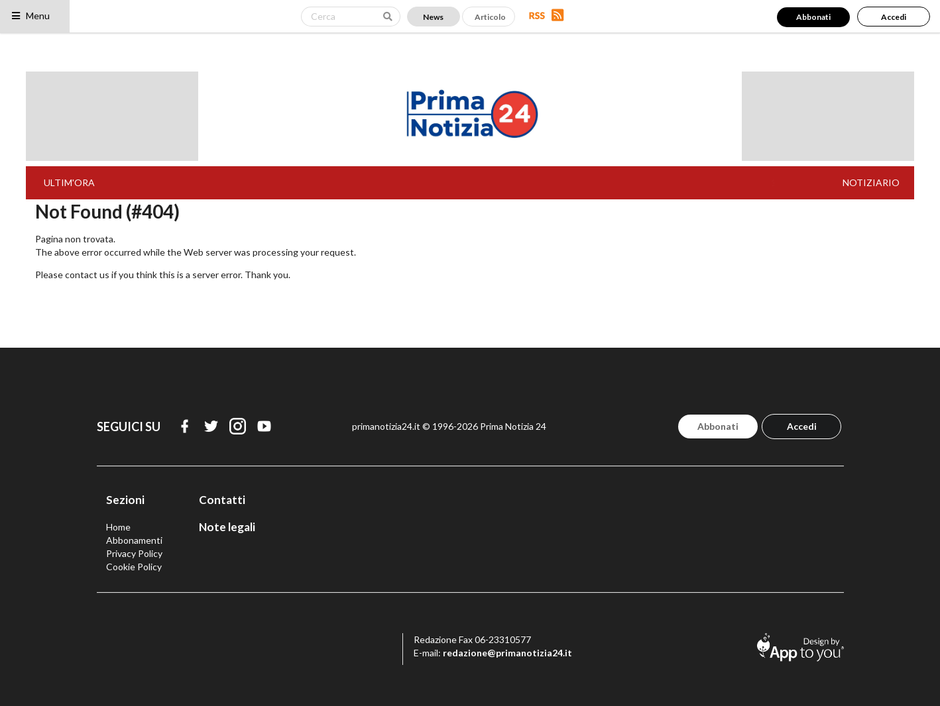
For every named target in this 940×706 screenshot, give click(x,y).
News (433, 17)
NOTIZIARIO (871, 182)
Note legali (227, 527)
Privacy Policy (134, 553)
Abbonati (813, 17)
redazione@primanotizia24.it (507, 652)
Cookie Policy (134, 566)
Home (118, 526)
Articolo (490, 17)
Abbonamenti (134, 540)
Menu (30, 15)
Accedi (893, 17)
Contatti (222, 500)
